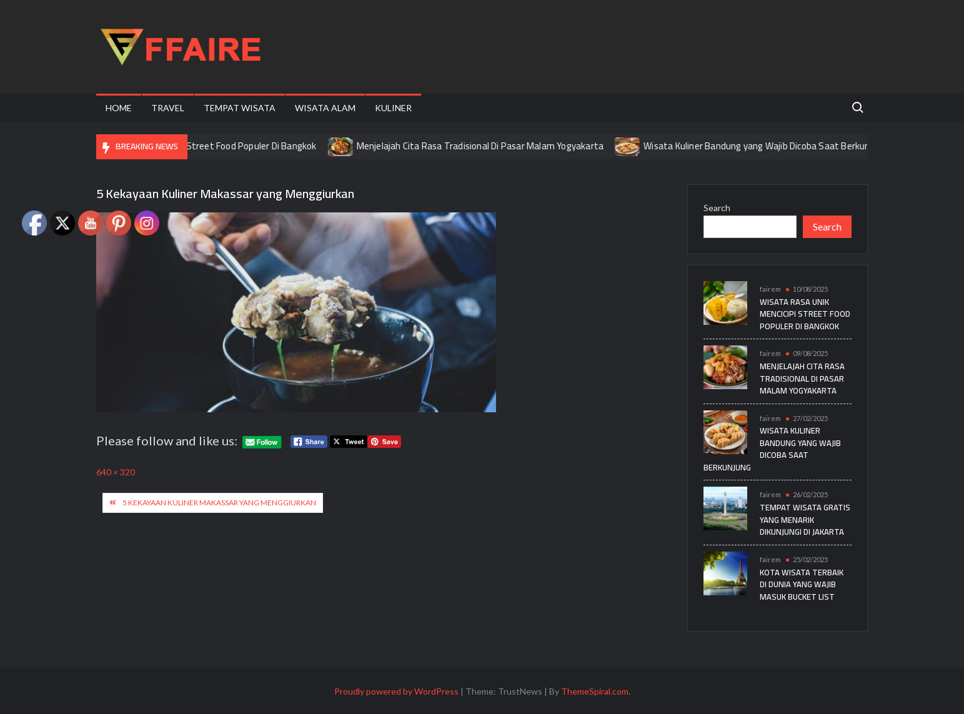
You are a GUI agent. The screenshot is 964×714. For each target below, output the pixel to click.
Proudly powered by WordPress (396, 691)
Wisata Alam (325, 107)
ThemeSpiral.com (595, 691)
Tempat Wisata (240, 107)
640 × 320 (115, 472)
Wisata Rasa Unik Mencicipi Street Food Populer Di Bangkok (208, 146)
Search (716, 207)
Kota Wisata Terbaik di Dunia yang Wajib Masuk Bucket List (801, 584)
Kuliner (393, 107)
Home (119, 107)
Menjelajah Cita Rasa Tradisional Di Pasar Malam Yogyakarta (493, 146)
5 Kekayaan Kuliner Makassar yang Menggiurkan (219, 502)
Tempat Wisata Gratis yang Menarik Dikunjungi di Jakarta (805, 519)
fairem (770, 289)
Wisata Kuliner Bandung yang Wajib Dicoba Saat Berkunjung (779, 146)
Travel (167, 107)
